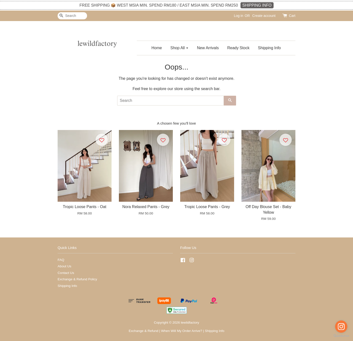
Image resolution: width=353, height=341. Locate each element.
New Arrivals (208, 48)
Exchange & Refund (143, 331)
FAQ (61, 260)
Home (156, 48)
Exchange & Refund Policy (77, 279)
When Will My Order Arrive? (181, 331)
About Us (64, 266)
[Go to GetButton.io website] (341, 336)
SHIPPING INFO (257, 5)
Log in (238, 16)
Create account (264, 16)
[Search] (72, 15)
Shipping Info (269, 48)
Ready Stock (238, 48)
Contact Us (66, 273)
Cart (292, 16)
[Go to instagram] (341, 326)
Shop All (179, 48)
